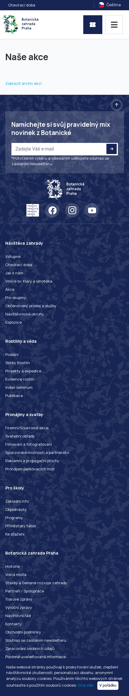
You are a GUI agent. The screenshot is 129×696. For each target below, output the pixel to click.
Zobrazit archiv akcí (23, 83)
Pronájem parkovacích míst (30, 469)
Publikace (14, 395)
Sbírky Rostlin (17, 362)
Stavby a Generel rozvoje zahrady (36, 582)
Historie (12, 566)
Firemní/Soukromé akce (26, 427)
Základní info (17, 501)
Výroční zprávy (18, 607)
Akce (9, 289)
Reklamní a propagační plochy (32, 460)
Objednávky (16, 509)
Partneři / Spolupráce (24, 591)
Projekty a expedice (23, 371)
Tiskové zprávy (18, 599)
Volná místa (15, 574)
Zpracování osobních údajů (30, 648)
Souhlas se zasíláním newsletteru (35, 640)
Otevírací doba (21, 5)
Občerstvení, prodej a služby (30, 305)
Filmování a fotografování (28, 444)
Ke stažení (14, 534)
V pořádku (108, 685)
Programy (14, 517)
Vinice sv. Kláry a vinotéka (28, 281)
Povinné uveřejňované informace (35, 656)
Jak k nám (14, 273)
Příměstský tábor (20, 525)
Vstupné (13, 256)
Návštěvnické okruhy (24, 314)
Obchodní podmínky (23, 632)
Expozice (13, 322)
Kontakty (13, 623)
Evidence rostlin (20, 379)
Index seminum (19, 387)
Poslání (11, 354)
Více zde (85, 685)
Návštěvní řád (18, 615)
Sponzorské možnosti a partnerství (37, 452)
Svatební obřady (20, 436)
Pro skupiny (15, 297)
